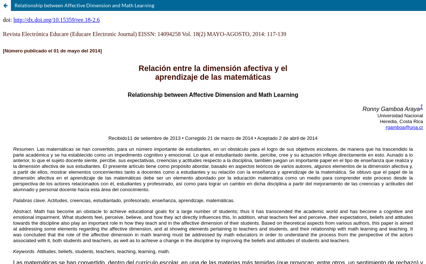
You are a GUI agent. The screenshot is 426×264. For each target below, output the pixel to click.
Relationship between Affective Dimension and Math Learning (84, 5)
